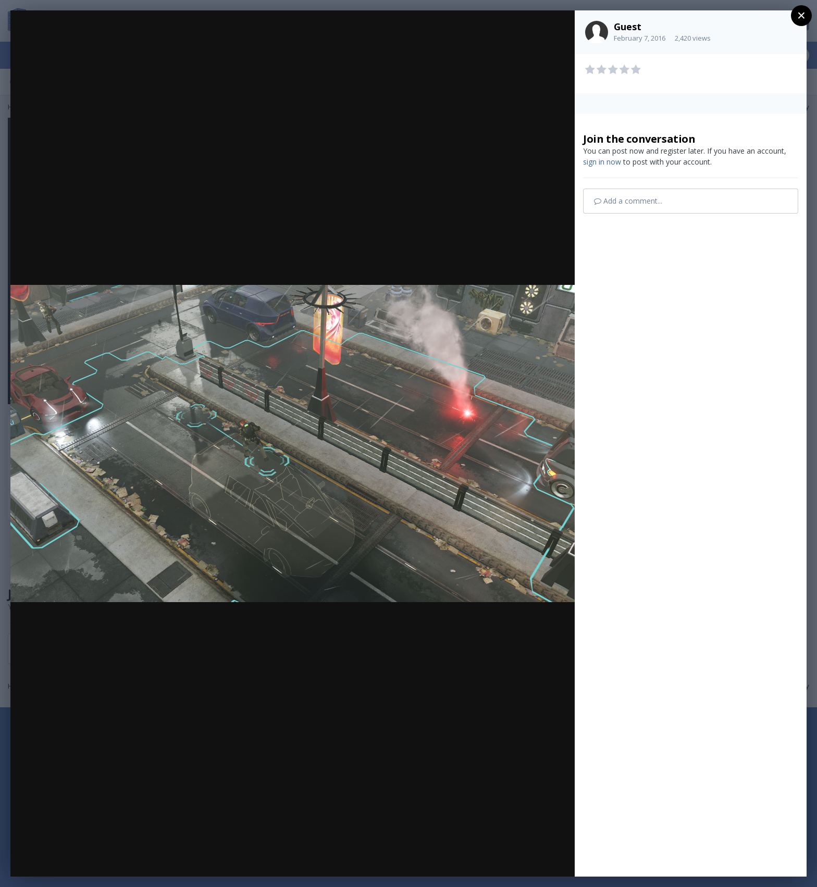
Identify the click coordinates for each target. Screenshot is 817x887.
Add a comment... (628, 201)
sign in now (602, 162)
